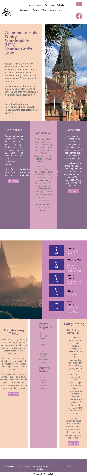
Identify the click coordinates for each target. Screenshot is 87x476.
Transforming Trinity (57, 10)
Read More (13, 181)
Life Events (24, 10)
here (48, 156)
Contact (40, 5)
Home (25, 5)
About (31, 5)
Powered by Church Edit (43, 474)
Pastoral (36, 10)
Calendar (60, 5)
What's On (49, 5)
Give (44, 10)
